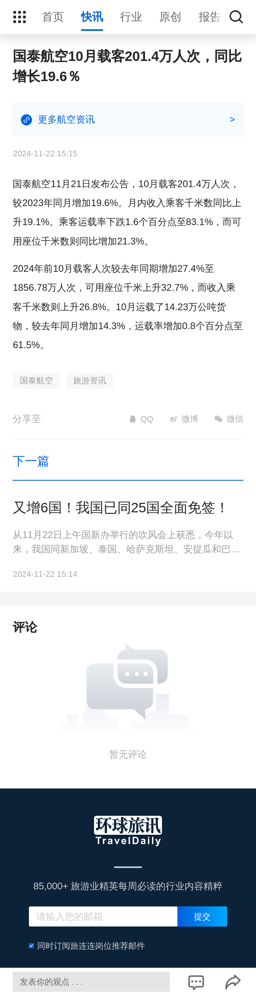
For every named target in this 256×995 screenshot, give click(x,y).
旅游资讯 (89, 380)
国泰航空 (36, 380)
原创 (170, 17)
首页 (53, 17)
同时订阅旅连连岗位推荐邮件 (87, 945)
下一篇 (31, 461)
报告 (210, 17)
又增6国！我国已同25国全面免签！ (121, 507)
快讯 (92, 17)
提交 (202, 916)
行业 (131, 17)
